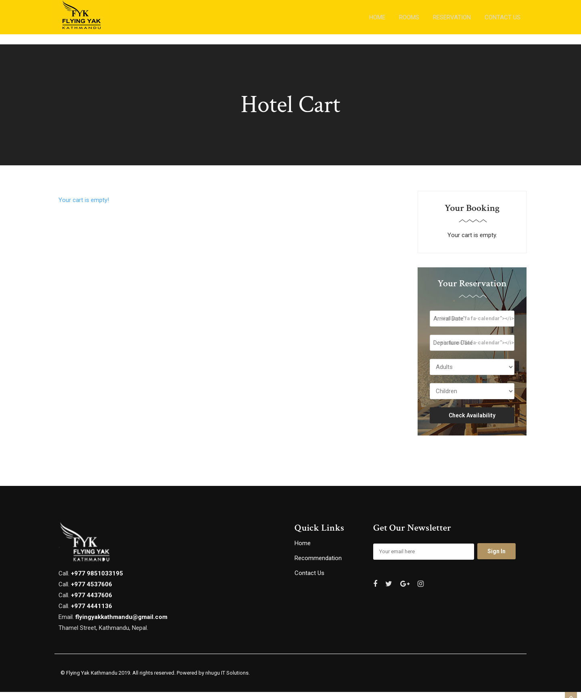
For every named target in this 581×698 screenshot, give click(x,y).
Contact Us (309, 579)
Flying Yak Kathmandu (91, 679)
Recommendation (318, 564)
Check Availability (472, 421)
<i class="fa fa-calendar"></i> (477, 324)
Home (303, 549)
